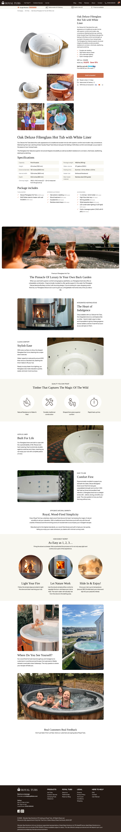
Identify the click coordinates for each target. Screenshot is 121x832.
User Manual (95, 796)
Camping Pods (51, 796)
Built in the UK (77, 7)
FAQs (80, 3)
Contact (100, 3)
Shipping (79, 801)
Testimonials (66, 794)
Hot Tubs (27, 10)
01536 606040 (110, 3)
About (93, 3)
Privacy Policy (81, 794)
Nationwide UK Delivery (54, 7)
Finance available (97, 7)
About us (64, 792)
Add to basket (90, 75)
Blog (75, 3)
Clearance (50, 798)
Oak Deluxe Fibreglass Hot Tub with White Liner (42, 10)
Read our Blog (66, 796)
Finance (79, 792)
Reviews (86, 3)
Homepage (20, 10)
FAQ (93, 792)
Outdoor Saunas (52, 794)
